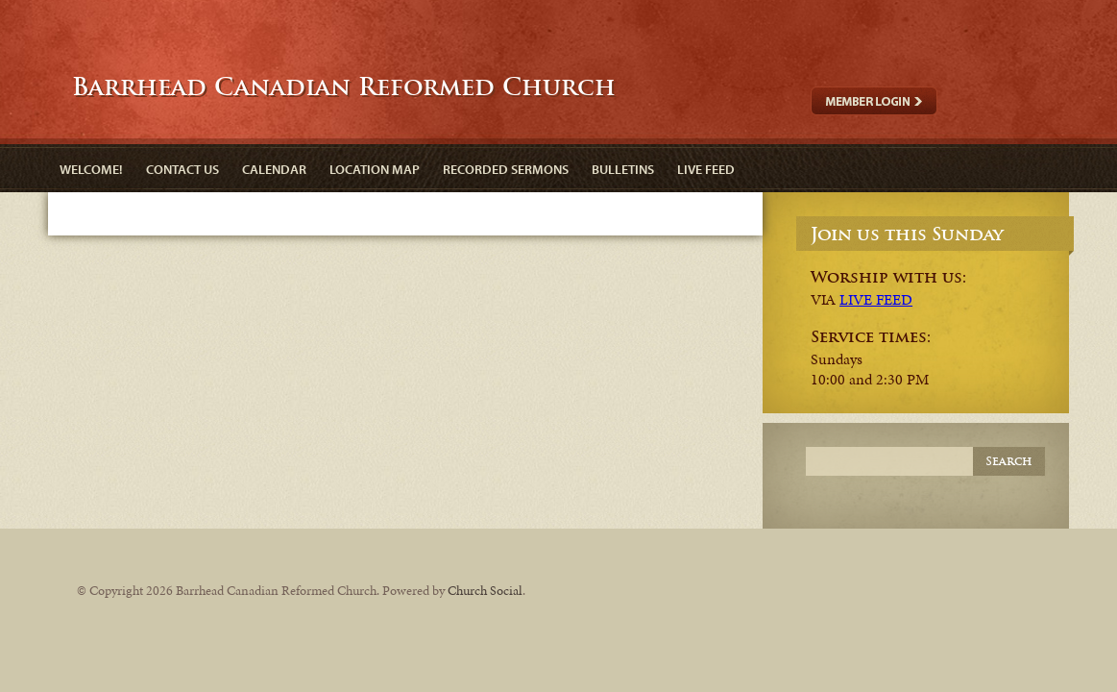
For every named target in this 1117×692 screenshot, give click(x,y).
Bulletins (623, 169)
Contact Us (182, 169)
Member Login (874, 100)
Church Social (485, 590)
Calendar (274, 169)
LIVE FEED (875, 299)
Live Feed (706, 169)
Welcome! (91, 169)
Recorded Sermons (506, 169)
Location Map (374, 169)
